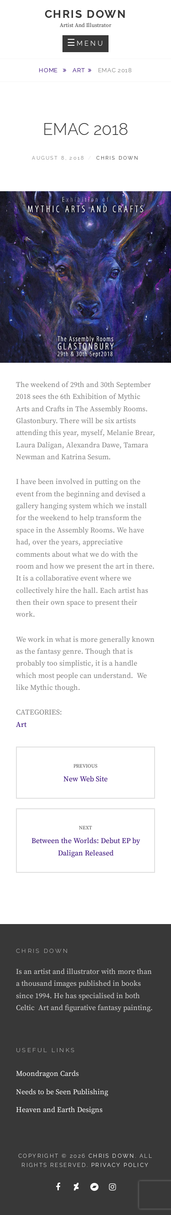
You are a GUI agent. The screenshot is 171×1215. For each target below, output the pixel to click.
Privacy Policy (120, 1165)
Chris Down (85, 14)
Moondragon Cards (47, 1073)
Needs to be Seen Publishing (62, 1092)
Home (49, 70)
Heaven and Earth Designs (59, 1109)
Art (79, 70)
